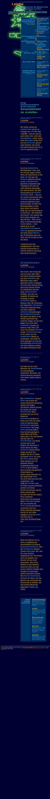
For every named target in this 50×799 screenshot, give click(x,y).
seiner (23, 447)
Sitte (34, 170)
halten (36, 580)
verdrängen (25, 338)
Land (38, 456)
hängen (37, 549)
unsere (23, 569)
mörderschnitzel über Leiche (43, 66)
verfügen (35, 569)
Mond (28, 472)
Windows (24, 368)
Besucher (33, 373)
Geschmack (33, 197)
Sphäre (34, 336)
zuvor (23, 330)
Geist (29, 551)
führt (25, 494)
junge (37, 427)
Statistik (22, 12)
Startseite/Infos (14, 12)
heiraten (28, 432)
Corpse (38, 398)
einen (23, 188)
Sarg (30, 175)
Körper (39, 555)
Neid (25, 347)
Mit (22, 576)
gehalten (31, 179)
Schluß (38, 172)
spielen (32, 407)
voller (29, 327)
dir (40, 235)
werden (37, 501)
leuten (36, 140)
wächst (36, 215)
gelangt (34, 432)
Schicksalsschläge (34, 221)
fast (33, 177)
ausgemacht (25, 555)
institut (34, 129)
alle (36, 177)
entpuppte (38, 283)
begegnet (24, 514)
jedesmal (31, 201)
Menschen (34, 584)
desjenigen (36, 188)
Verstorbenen (26, 192)
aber (29, 438)
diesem (26, 190)
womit (23, 567)
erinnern (24, 578)
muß (39, 347)
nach (36, 136)
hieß (39, 131)
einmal (31, 127)
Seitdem (33, 418)
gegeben (31, 558)
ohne (26, 345)
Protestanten (32, 248)
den (29, 294)
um (35, 321)
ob (37, 219)
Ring (22, 445)
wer (37, 578)
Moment (28, 188)
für (38, 186)
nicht (31, 323)
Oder (34, 219)
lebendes (24, 463)
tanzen (23, 405)
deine (26, 239)
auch (22, 136)
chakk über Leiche (41, 57)
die (22, 147)
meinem (23, 251)
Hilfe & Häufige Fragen (33, 12)
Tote (30, 421)
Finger (23, 452)
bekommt (34, 474)
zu (21, 213)
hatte (39, 307)
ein (29, 131)
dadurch (37, 338)
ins (35, 456)
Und (35, 224)
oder (22, 253)
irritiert (23, 380)
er (29, 436)
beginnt (23, 454)
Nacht (25, 316)
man (33, 199)
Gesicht (27, 219)
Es (22, 168)
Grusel (23, 204)
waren (37, 145)
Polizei (37, 287)
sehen (23, 474)
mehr (36, 323)
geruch (38, 143)
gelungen (28, 341)
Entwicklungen (35, 312)
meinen (26, 197)
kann (27, 499)
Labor (32, 300)
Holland (31, 330)
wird (31, 195)
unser (36, 562)
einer (29, 274)
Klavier (26, 407)
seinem (23, 551)
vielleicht (38, 213)
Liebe (34, 512)
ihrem (26, 276)
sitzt (22, 237)
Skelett (30, 463)
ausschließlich (26, 544)
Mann (34, 412)
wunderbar (38, 403)
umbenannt (25, 373)
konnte (38, 407)
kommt (25, 456)
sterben (28, 492)
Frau (25, 215)
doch (35, 246)
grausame (36, 499)
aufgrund (31, 309)
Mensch (31, 540)
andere (35, 429)
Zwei (22, 221)
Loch (22, 423)
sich (22, 285)
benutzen (36, 375)
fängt (23, 210)
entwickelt (32, 307)
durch (23, 287)
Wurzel (39, 436)
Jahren (28, 224)
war (27, 400)
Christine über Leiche (42, 75)
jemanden (29, 510)
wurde (30, 283)
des (22, 305)
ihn (38, 321)
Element (35, 564)
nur (32, 414)
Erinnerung (25, 582)
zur (30, 210)
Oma (37, 274)
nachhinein (27, 343)
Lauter (35, 138)
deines (30, 233)
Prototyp (24, 298)
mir (32, 366)
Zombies (24, 294)
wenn (23, 175)
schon (27, 217)
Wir (22, 127)
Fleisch (37, 544)
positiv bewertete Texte (43, 48)
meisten (24, 248)
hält (22, 438)
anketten (35, 635)
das (35, 131)
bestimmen (30, 573)
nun (29, 505)
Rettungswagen (26, 206)
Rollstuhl (29, 235)
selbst (23, 573)
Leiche (18, 4)
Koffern (23, 327)
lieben (37, 454)
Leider (28, 474)
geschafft (31, 318)
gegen (32, 172)
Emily (29, 403)
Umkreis (30, 251)
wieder (32, 377)
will (24, 490)
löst (25, 517)
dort (41, 321)
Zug (36, 271)
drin (40, 140)
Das (37, 195)
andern (39, 494)
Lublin (35, 280)
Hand (25, 233)
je (41, 147)
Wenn (23, 540)
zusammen (38, 485)
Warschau (24, 280)
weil (30, 199)
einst (25, 553)
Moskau (23, 303)
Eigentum (24, 416)
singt (23, 483)
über (30, 567)
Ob (33, 213)
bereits (35, 175)
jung (39, 251)
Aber (31, 562)
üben (32, 445)
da (40, 134)
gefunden (24, 283)
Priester (27, 172)
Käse (34, 327)
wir (33, 134)
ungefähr (24, 296)
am (36, 127)
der (22, 172)
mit (26, 140)
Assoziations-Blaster (8, 647)
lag (39, 271)
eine (27, 323)
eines (23, 292)
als (32, 192)
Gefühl (38, 345)
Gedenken (25, 186)
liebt (29, 479)
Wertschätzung (37, 617)
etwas (23, 436)
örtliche (31, 287)
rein (31, 136)
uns (25, 558)
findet (35, 434)
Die (22, 271)
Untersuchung (37, 285)
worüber (24, 571)
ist (24, 168)
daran (32, 578)
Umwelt (29, 569)
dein (37, 206)
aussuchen (25, 562)
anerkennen (32, 347)
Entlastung (36, 210)
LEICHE (24, 134)
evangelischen (26, 246)
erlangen (24, 131)
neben (35, 235)
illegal (30, 321)
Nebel (34, 316)
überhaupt (34, 571)
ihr (37, 414)
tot (36, 540)
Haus (22, 208)
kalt (40, 237)
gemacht (30, 149)
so (25, 221)
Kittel (23, 140)
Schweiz (24, 318)
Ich (22, 366)
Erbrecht (35, 626)
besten (26, 147)
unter (29, 303)
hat (36, 318)
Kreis (32, 190)
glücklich (38, 470)
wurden (38, 179)
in (38, 129)
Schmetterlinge (34, 519)
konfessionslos (30, 253)
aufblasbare (27, 289)
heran (27, 208)
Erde (22, 177)
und (30, 134)
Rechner (30, 375)
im (24, 235)
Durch (31, 459)
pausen (32, 147)
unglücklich (25, 481)
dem (39, 136)
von (25, 274)
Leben (23, 589)
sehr (40, 479)
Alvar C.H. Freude (40, 647)
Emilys (37, 450)
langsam (33, 217)
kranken (32, 276)
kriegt (28, 204)
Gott (26, 307)
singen (32, 405)
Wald (27, 434)
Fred (22, 307)
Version (36, 289)
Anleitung (38, 303)
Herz (22, 217)
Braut (28, 447)
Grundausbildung (38, 599)
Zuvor (23, 499)
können (23, 560)
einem (32, 298)
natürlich (24, 201)
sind (37, 134)
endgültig (30, 542)
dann (38, 199)
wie (22, 239)
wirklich (31, 553)
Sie (22, 409)
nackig (34, 608)
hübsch (38, 377)
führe (36, 204)
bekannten (28, 305)
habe (36, 149)
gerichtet (24, 183)
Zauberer (28, 461)
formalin (28, 145)
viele (22, 519)
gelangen (26, 465)
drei (24, 224)
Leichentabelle (28, 371)
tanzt (29, 470)
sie (29, 237)
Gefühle (35, 582)
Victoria (37, 505)
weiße (40, 138)
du (29, 226)
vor (36, 294)
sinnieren (26, 213)
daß (38, 170)
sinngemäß (32, 183)
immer (27, 136)
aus (22, 190)
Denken (23, 564)
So (22, 456)
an (21, 181)
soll (27, 429)
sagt (38, 183)
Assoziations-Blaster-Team (29, 647)
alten (34, 274)
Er (21, 485)
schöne (23, 403)
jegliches (31, 345)
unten (32, 24)
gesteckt (29, 452)
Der (32, 215)
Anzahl (33, 325)
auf (22, 521)
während (24, 226)
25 (29, 296)
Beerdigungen (26, 170)
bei (26, 168)
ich (39, 147)
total (40, 197)
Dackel (38, 276)
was (31, 338)
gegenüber (25, 587)
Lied (37, 483)
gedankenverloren (35, 230)
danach (36, 208)
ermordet (24, 414)
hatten (26, 127)
